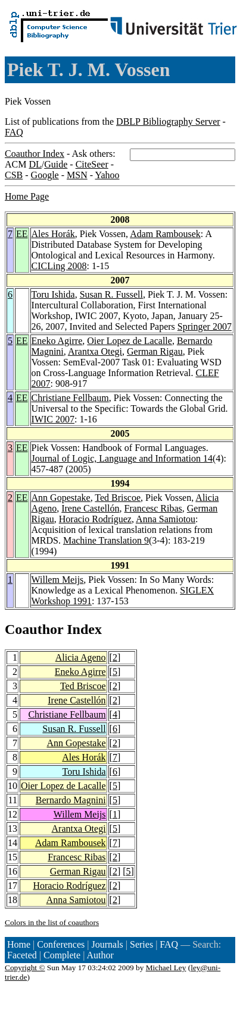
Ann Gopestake (61, 498)
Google (45, 175)
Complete (61, 955)
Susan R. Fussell (111, 294)
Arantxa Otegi (95, 351)
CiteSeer (92, 164)
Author (100, 955)
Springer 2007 (204, 326)
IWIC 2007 (53, 419)
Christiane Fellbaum (70, 398)
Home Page (27, 196)
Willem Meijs (58, 580)
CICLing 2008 (59, 266)
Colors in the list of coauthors (52, 922)
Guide (55, 164)
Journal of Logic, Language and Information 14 (122, 458)
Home (18, 944)
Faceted (22, 955)
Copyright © (25, 967)
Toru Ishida (53, 294)
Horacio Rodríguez (95, 519)
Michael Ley (166, 967)
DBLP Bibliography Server (168, 121)
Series (141, 944)
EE (22, 234)
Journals (107, 944)
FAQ (14, 132)
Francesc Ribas (153, 508)
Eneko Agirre (57, 341)
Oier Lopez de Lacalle (129, 341)
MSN (77, 175)
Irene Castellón (90, 508)
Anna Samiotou (165, 519)
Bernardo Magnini (71, 800)
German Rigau (155, 351)
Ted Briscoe (118, 498)
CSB (14, 175)
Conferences (61, 944)
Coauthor (34, 629)
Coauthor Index (34, 154)
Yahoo (107, 175)
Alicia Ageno (80, 657)
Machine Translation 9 (106, 540)
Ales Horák (53, 234)
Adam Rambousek (165, 234)
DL (35, 164)
